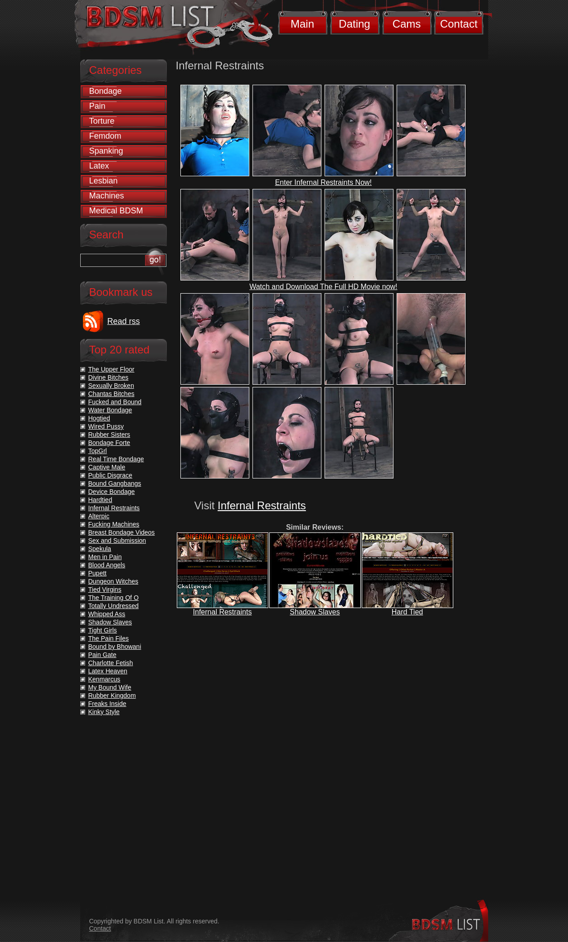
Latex (99, 165)
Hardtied (100, 499)
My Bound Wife (109, 687)
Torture (102, 121)
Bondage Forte (109, 442)
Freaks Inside (107, 703)
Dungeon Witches (113, 581)
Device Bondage (111, 491)
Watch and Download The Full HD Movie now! (323, 286)
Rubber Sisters (109, 434)
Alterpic (99, 516)
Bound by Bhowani (114, 646)
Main (302, 24)
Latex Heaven (107, 671)
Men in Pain (105, 556)
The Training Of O (113, 597)
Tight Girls (102, 630)
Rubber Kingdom (112, 695)
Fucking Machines (114, 524)
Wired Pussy (106, 426)
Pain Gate (102, 654)
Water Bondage (110, 410)
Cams (407, 24)
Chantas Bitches (111, 393)
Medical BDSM (116, 210)
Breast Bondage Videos (121, 532)
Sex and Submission (117, 540)
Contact (459, 24)
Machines (106, 195)
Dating (354, 24)
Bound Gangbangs (114, 483)
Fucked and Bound (115, 402)
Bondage (105, 91)
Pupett (97, 573)
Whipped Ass (107, 614)
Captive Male (107, 467)
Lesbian (103, 180)
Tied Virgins (104, 589)
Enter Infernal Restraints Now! (323, 182)
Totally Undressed (113, 605)
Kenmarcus (104, 679)
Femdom (105, 135)
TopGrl (97, 450)
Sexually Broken (111, 385)
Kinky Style (104, 711)
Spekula (100, 548)
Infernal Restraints (262, 505)
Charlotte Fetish (110, 663)
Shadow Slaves (315, 612)
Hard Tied (407, 612)
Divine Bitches (108, 377)
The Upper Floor (111, 369)
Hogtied (99, 418)
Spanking (106, 150)
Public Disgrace (110, 475)
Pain (97, 106)
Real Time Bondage (116, 459)
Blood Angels (107, 565)
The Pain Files (108, 638)
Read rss (123, 321)
